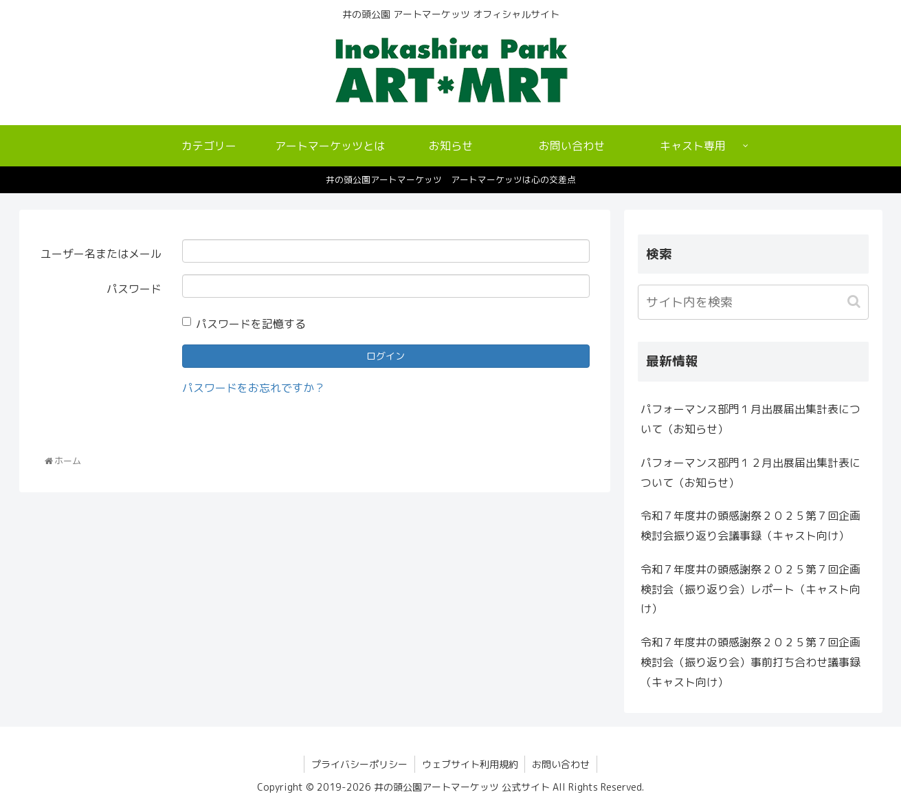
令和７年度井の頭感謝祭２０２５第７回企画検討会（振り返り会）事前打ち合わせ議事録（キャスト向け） (750, 662)
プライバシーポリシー (359, 764)
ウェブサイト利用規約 (470, 764)
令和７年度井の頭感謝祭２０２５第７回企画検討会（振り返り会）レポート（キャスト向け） (750, 589)
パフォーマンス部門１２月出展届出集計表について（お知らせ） (750, 472)
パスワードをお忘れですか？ (253, 387)
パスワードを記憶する (244, 323)
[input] (753, 302)
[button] (855, 301)
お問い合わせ (561, 764)
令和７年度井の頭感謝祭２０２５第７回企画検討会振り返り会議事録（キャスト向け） (750, 525)
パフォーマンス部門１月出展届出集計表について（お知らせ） (750, 419)
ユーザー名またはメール (101, 253)
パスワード (134, 288)
